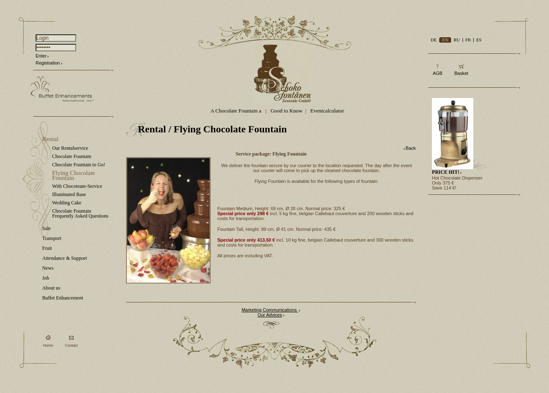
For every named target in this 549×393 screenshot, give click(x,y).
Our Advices (269, 314)
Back (411, 148)
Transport (51, 238)
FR (468, 39)
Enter (41, 55)
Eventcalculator (327, 111)
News (47, 268)
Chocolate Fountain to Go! (78, 165)
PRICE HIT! (445, 172)
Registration (48, 62)
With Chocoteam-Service (77, 186)
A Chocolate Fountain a (237, 111)
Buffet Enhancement (62, 298)
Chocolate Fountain (71, 156)
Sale (46, 228)
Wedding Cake (67, 203)
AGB (437, 73)
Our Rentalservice (70, 148)
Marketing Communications (270, 309)
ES (479, 39)
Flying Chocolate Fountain (73, 175)
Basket (461, 73)
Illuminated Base (69, 194)
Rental (50, 139)
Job (45, 278)
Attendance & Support (64, 258)
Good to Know (286, 111)
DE (434, 39)
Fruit (47, 248)
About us (51, 288)
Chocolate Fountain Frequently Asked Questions (80, 213)
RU (456, 39)
